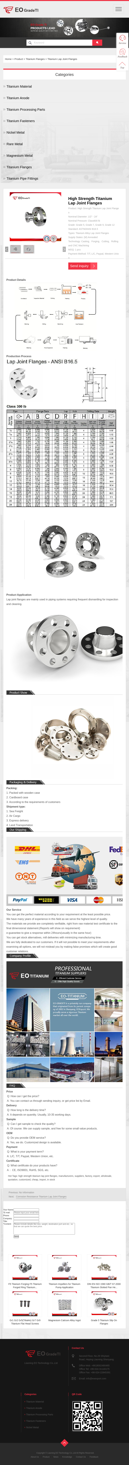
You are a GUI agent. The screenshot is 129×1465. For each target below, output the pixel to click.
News (55, 1457)
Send (16, 1236)
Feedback (94, 1457)
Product (18, 59)
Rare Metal (15, 144)
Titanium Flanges (35, 59)
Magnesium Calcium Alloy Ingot (64, 1320)
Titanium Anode (18, 98)
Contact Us (81, 1457)
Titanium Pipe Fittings (22, 178)
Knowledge (67, 1457)
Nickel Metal (16, 132)
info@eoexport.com (96, 1378)
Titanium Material (19, 86)
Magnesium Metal (20, 155)
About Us (35, 1457)
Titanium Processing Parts (26, 109)
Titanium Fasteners (21, 121)
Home (8, 59)
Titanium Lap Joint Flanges (62, 59)
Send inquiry (79, 266)
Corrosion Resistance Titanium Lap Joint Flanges (41, 1196)
